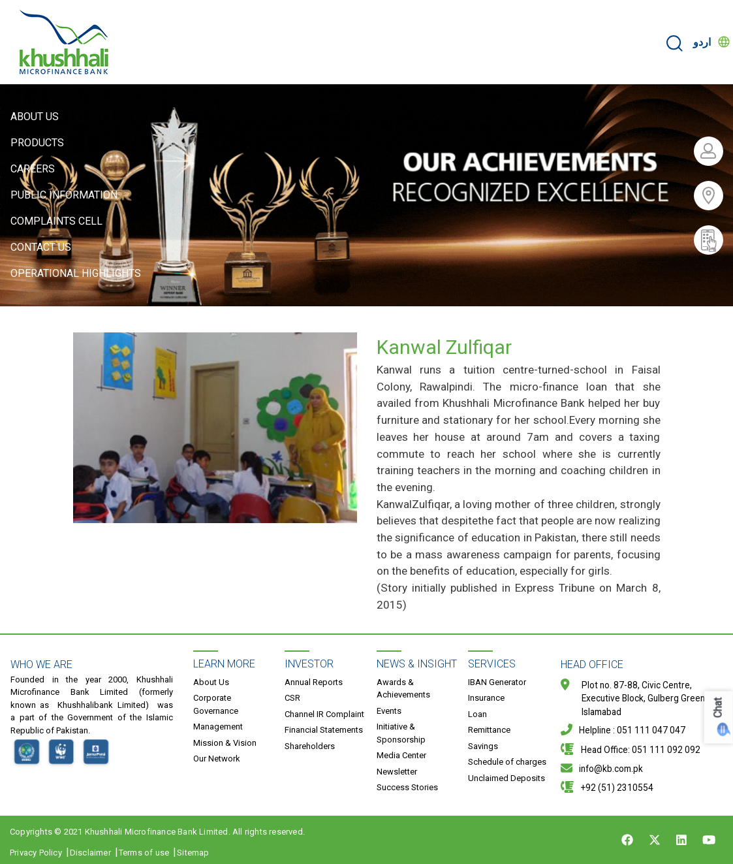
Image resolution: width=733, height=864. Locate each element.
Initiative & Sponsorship (401, 733)
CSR (292, 698)
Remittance (489, 730)
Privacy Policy (36, 852)
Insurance (486, 698)
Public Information (63, 195)
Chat (718, 707)
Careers (32, 169)
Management (218, 726)
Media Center (401, 755)
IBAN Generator (497, 682)
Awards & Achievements (403, 688)
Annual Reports (314, 682)
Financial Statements (324, 730)
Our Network (216, 758)
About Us (34, 116)
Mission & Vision (225, 743)
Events (389, 711)
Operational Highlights (75, 273)
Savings (483, 746)
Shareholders (310, 746)
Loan (477, 714)
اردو (702, 42)
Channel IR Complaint (324, 714)
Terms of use (144, 852)
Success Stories (407, 787)
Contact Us (40, 247)
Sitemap (193, 852)
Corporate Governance (215, 704)
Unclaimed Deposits (506, 778)
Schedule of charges (507, 762)
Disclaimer (90, 852)
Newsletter (397, 771)
